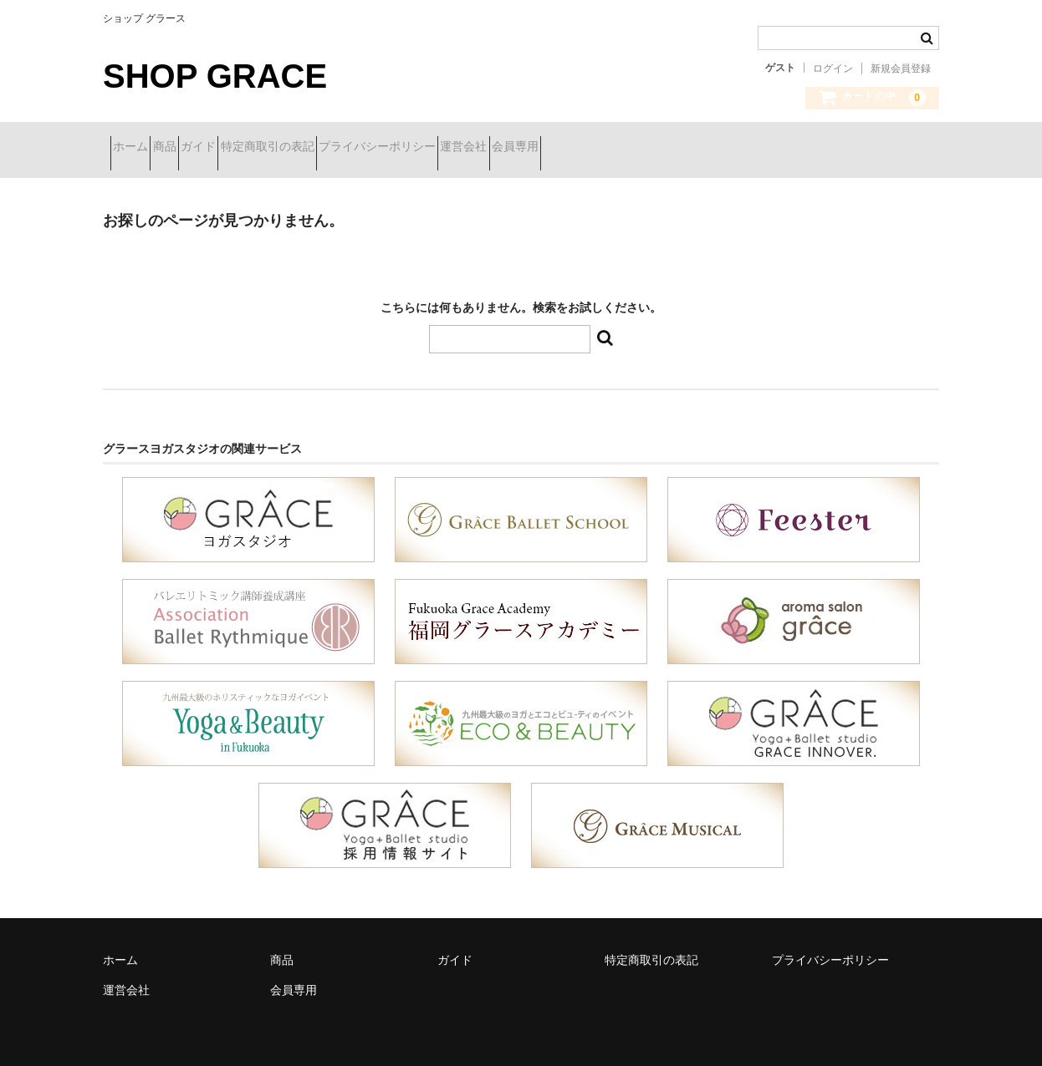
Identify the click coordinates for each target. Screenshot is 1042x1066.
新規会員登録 (901, 68)
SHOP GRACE (215, 76)
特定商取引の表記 (364, 148)
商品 (201, 148)
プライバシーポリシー (503, 148)
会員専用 (700, 148)
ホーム (138, 148)
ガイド (265, 148)
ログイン (833, 68)
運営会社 (619, 148)
